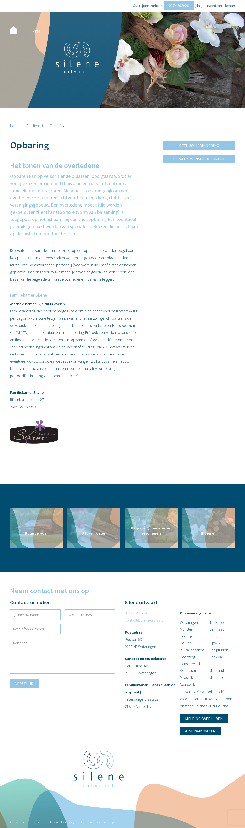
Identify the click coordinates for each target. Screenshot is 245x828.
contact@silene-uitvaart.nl (145, 620)
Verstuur (24, 683)
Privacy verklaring (100, 822)
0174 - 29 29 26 (136, 613)
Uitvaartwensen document (199, 159)
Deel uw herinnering (199, 145)
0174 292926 (179, 5)
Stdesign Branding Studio (65, 822)
